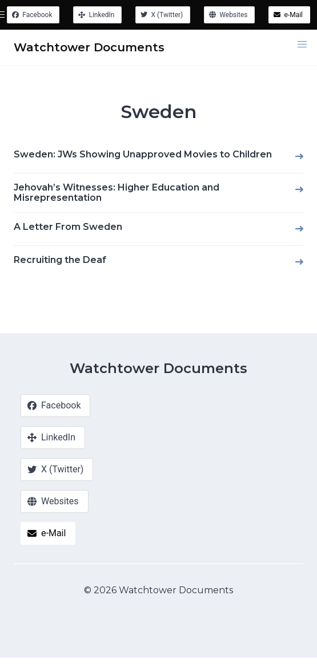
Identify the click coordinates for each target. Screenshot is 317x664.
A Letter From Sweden (68, 226)
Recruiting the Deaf (60, 259)
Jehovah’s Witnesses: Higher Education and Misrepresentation (116, 192)
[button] (302, 44)
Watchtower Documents (158, 368)
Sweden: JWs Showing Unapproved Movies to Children (143, 154)
